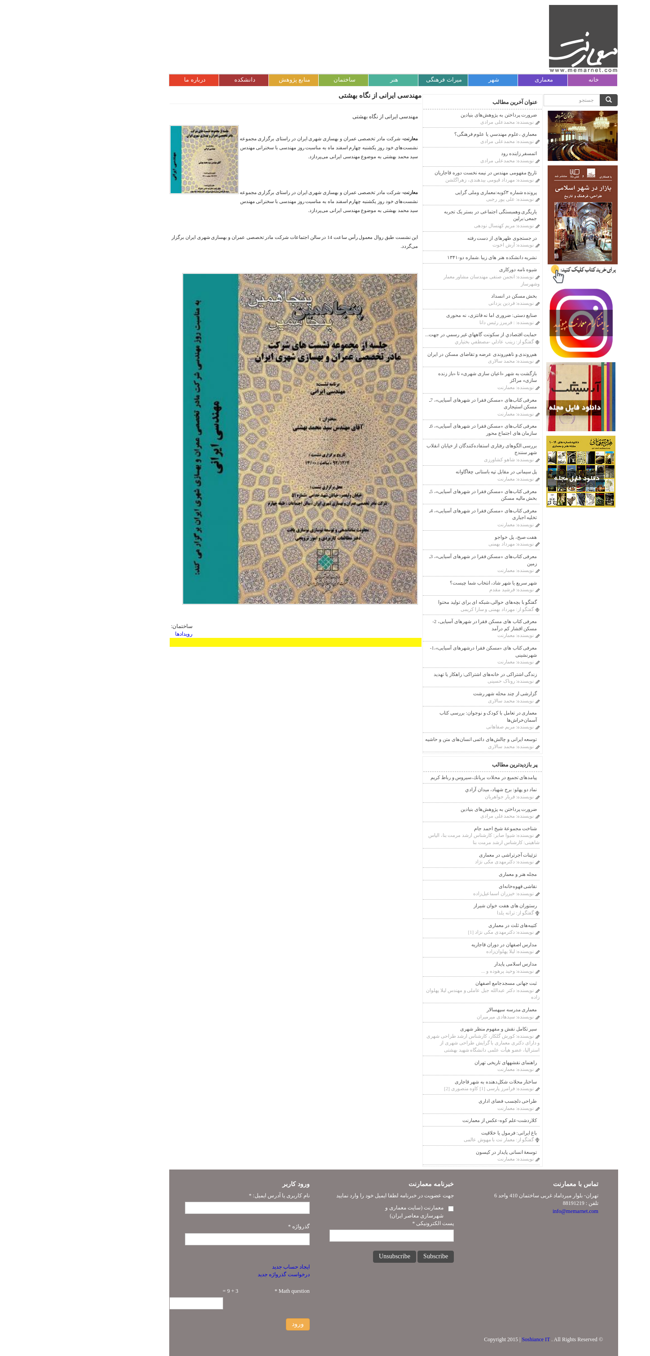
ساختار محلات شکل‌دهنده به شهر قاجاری (427, 1081)
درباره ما (125, 79)
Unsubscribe (326, 1256)
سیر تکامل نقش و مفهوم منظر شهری (430, 1028)
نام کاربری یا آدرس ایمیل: (210, 1195)
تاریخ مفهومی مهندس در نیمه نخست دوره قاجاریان (417, 172)
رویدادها (115, 634)
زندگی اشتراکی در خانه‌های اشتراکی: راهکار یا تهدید (416, 674)
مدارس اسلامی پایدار (447, 963)
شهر (425, 79)
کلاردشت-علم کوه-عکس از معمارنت (431, 1120)
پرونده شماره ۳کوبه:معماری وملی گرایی (427, 192)
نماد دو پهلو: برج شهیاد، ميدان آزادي (432, 789)
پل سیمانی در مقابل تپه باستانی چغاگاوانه (428, 471)
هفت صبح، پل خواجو (447, 537)
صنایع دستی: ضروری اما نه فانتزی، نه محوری (423, 315)
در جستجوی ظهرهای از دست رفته (434, 238)
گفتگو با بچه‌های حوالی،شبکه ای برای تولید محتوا (418, 602)
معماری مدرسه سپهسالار (443, 1009)
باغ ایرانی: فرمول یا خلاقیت (440, 1132)
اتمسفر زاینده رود (450, 153)
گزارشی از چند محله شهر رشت (436, 693)
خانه (525, 79)
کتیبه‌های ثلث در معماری (444, 925)
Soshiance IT (467, 1339)
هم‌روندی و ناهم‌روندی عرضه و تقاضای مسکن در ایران (413, 354)
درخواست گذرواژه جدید (215, 1274)
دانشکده (176, 79)
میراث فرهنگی (375, 79)
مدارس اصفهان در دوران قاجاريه (435, 944)
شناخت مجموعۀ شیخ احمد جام (436, 828)
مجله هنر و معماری (449, 874)
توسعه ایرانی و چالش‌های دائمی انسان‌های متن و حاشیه (412, 739)
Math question (223, 1291)
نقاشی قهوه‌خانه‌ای (449, 886)
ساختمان (276, 79)
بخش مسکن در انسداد (445, 296)
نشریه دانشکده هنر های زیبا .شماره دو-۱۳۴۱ (423, 257)
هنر (325, 79)
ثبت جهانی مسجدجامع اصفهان (437, 983)
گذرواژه (230, 1226)
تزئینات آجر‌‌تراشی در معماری (439, 855)
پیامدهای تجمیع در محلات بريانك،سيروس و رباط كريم (415, 777)
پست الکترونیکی (364, 1223)
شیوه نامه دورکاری (449, 269)
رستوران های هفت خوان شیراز (436, 905)
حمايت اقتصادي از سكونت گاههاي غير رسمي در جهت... (412, 334)
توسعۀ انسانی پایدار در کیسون (437, 1152)
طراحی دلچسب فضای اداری (439, 1101)
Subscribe (367, 1256)
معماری (475, 79)
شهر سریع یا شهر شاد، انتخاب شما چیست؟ (424, 582)
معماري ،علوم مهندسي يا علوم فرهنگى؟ (427, 134)
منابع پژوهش (226, 79)
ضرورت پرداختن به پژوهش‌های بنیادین (430, 114)
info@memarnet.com (507, 1211)
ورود (229, 1324)
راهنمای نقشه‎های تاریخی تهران (437, 1062)
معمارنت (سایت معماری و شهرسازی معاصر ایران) (345, 1211)
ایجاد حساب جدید (222, 1267)
